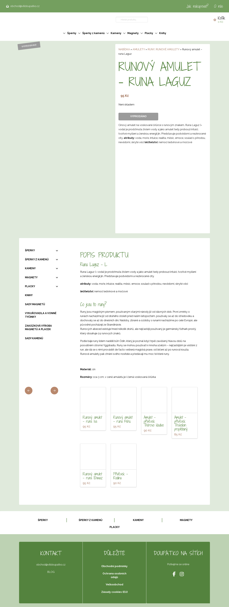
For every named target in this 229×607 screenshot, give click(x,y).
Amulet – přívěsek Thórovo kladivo (154, 421)
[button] (219, 20)
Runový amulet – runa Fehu (122, 419)
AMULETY (139, 49)
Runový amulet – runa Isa (92, 419)
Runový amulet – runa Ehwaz (93, 476)
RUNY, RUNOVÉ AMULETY (163, 49)
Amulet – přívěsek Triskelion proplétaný (180, 423)
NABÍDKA (124, 49)
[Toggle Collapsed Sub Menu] (41, 250)
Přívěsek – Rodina (120, 476)
